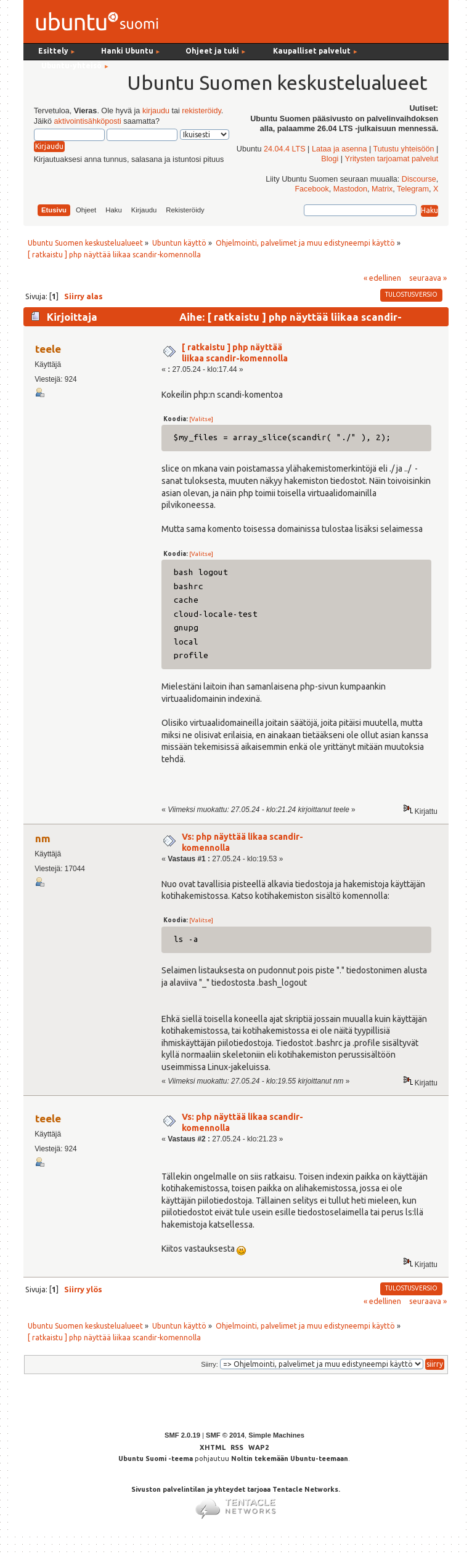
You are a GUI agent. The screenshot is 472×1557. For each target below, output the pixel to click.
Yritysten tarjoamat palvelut (391, 159)
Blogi (329, 159)
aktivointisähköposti (87, 121)
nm (43, 838)
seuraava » (428, 277)
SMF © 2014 (225, 1435)
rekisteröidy (201, 111)
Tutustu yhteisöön (403, 149)
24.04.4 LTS (285, 149)
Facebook (311, 189)
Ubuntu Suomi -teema (155, 1458)
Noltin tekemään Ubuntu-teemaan (289, 1458)
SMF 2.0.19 (182, 1435)
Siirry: (209, 1364)
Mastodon (350, 189)
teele (48, 349)
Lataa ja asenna (339, 149)
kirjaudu (155, 111)
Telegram (413, 189)
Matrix (382, 189)
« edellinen (382, 277)
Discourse (419, 179)
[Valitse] (201, 419)
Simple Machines (276, 1435)
